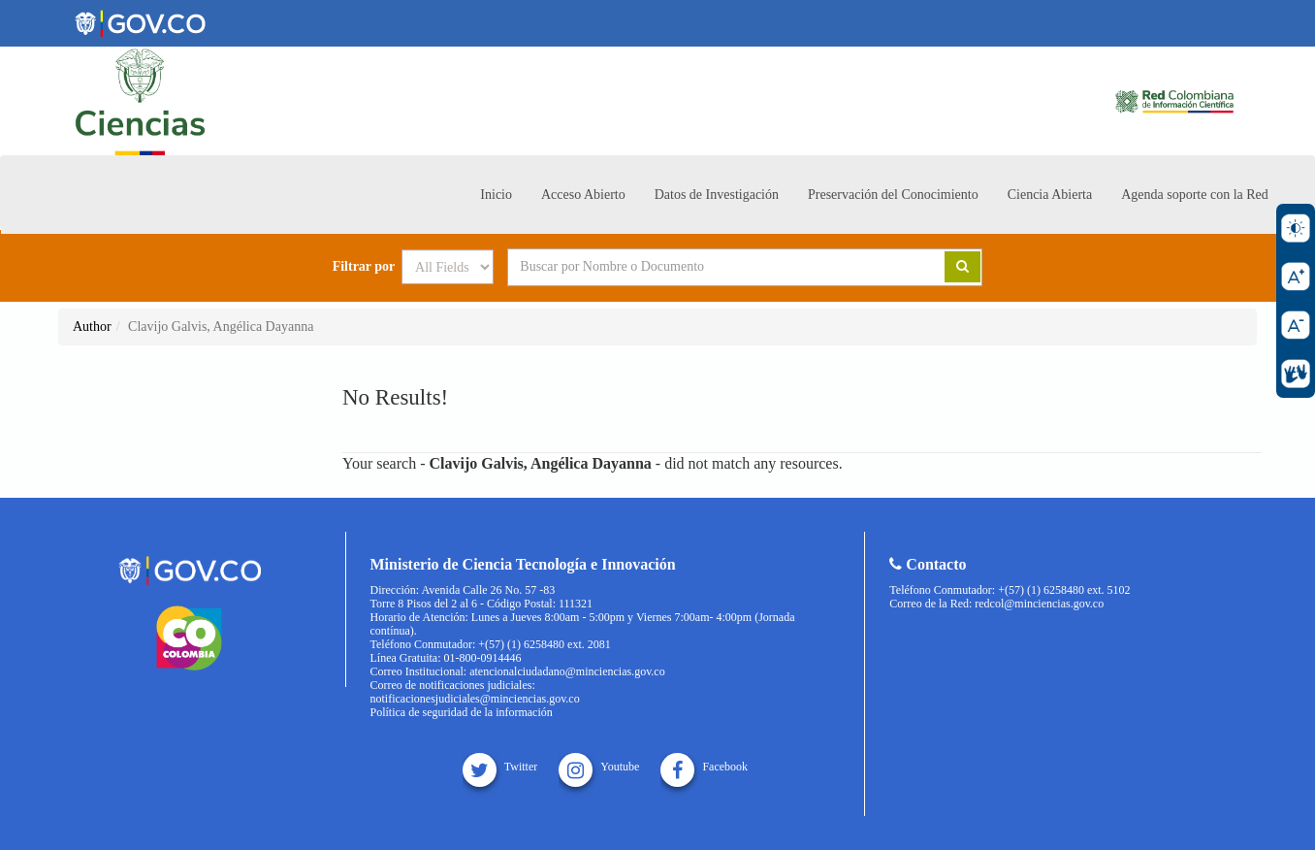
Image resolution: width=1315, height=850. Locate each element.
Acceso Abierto (583, 194)
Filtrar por (364, 267)
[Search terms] (702, 266)
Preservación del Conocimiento (893, 194)
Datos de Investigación (717, 194)
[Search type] (447, 266)
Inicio (496, 194)
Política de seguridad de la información (461, 712)
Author (92, 326)
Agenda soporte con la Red (1194, 194)
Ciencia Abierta (1050, 194)
